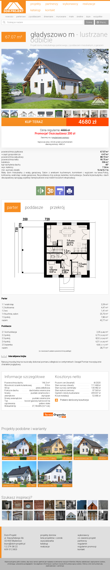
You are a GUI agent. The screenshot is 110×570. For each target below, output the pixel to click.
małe (71, 16)
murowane (61, 16)
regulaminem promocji (60, 138)
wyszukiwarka (47, 541)
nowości (9, 16)
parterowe (20, 16)
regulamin (82, 543)
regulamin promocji (87, 546)
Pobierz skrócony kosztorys (74, 399)
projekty (35, 4)
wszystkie (97, 16)
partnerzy (51, 4)
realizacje (89, 4)
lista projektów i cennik (51, 538)
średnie (80, 16)
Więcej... (102, 22)
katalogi (35, 10)
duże (88, 16)
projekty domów (48, 535)
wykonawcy (70, 4)
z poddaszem (35, 16)
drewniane (48, 16)
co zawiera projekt (87, 538)
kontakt (50, 10)
